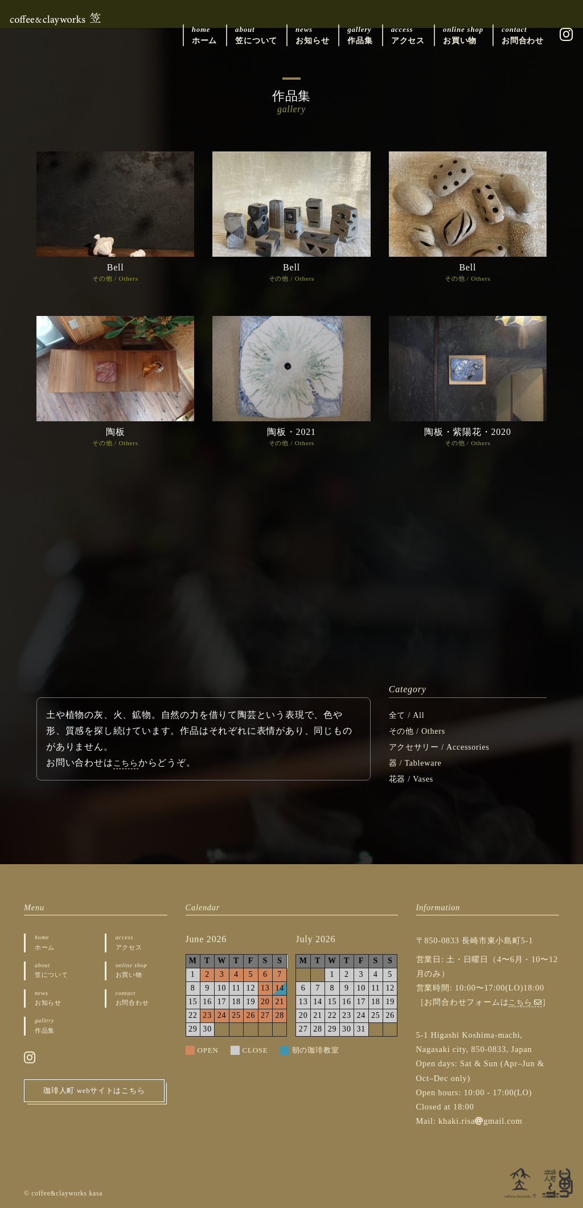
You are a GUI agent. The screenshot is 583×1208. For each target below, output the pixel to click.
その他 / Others (115, 278)
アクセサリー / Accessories (446, 746)
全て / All (409, 715)
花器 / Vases (414, 778)
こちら (127, 762)
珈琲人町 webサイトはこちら (94, 1103)
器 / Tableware (419, 762)
